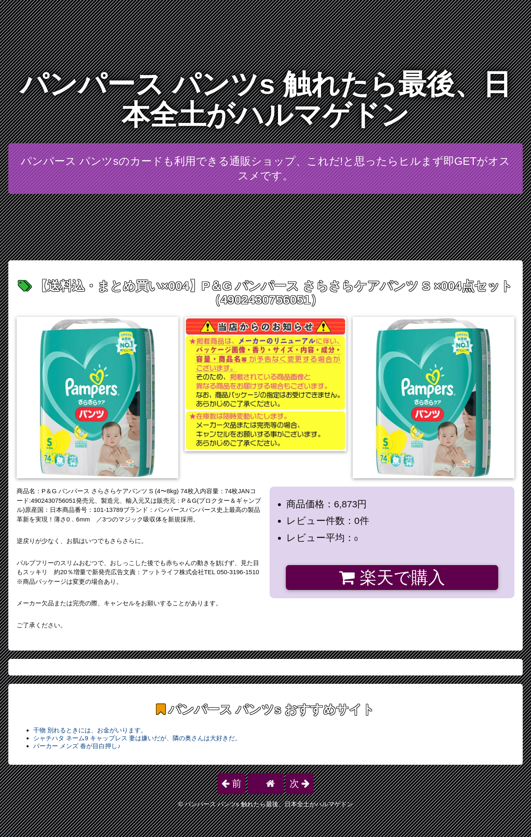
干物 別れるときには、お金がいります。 (90, 730)
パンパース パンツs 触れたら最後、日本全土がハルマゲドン (265, 99)
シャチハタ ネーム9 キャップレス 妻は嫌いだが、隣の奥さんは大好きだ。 (137, 738)
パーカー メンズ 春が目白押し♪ (77, 745)
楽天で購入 (392, 577)
